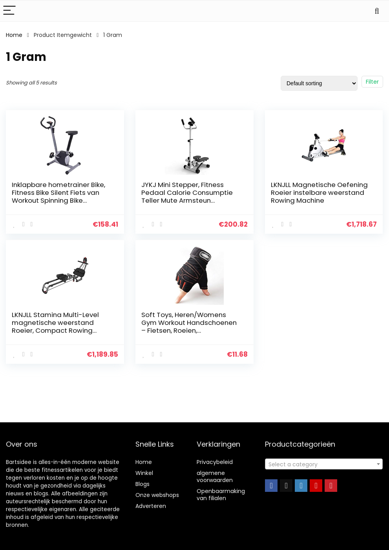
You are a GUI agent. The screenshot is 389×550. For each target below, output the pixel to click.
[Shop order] (319, 83)
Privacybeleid (215, 462)
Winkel (144, 473)
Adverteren (150, 506)
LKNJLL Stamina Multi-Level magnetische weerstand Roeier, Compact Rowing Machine (55, 326)
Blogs (142, 484)
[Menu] (9, 10)
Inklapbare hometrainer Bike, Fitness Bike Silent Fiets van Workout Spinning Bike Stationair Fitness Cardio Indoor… (58, 200)
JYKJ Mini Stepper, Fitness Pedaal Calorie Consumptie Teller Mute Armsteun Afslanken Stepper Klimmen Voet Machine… (187, 200)
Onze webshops (157, 495)
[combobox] (324, 463)
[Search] (376, 10)
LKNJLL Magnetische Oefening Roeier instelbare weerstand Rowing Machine (319, 192)
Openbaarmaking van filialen (221, 494)
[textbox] (323, 464)
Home (14, 35)
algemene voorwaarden (215, 476)
